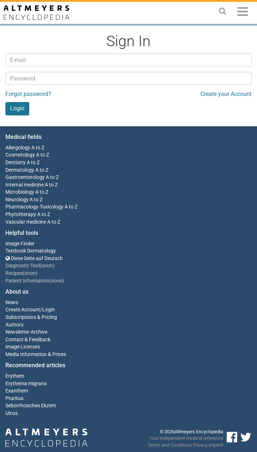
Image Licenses (22, 347)
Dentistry (15, 162)
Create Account (22, 310)
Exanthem (16, 391)
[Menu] (242, 12)
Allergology (17, 148)
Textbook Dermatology (30, 251)
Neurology (16, 200)
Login (48, 310)
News (11, 302)
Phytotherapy (20, 214)
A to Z (37, 148)
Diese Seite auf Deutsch (34, 258)
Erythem (14, 376)
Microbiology (19, 192)
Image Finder (20, 244)
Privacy (200, 445)
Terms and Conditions (169, 445)
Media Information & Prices (35, 354)
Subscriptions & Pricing (31, 317)
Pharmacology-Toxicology (34, 207)
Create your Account (226, 94)
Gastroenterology (25, 177)
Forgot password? (28, 94)
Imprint (216, 445)
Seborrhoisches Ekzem (30, 406)
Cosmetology (20, 155)
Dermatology (19, 170)
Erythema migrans (25, 384)
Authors (14, 325)
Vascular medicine (25, 222)
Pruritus (14, 398)
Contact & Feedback (27, 340)
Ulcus (11, 413)
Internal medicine (24, 185)
